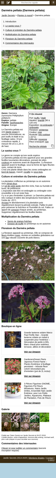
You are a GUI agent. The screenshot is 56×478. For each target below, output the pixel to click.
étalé (43, 118)
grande (41, 120)
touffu (36, 118)
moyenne (42, 139)
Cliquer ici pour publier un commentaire (19, 448)
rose (40, 132)
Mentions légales (37, 458)
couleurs (5, 162)
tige (7, 237)
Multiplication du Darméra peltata (20, 34)
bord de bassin (8, 172)
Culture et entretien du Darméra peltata (23, 30)
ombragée (34, 127)
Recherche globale (38, 146)
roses (17, 235)
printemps (43, 130)
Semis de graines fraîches (19, 221)
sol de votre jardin (12, 186)
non (47, 142)
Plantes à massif (25, 15)
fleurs (4, 235)
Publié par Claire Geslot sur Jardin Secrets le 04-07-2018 (23, 435)
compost (15, 210)
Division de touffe (15, 224)
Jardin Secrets (8, 15)
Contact (49, 458)
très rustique (44, 134)
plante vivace (12, 132)
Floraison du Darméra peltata (18, 39)
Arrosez (5, 202)
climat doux (11, 183)
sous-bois (38, 172)
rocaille (27, 172)
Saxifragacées (16, 123)
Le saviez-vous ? (13, 26)
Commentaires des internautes (19, 43)
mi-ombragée (46, 125)
